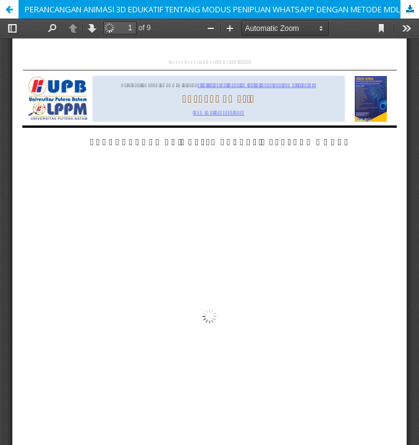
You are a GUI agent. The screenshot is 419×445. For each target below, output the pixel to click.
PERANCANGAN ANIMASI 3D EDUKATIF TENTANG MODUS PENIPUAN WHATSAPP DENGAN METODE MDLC (215, 9)
